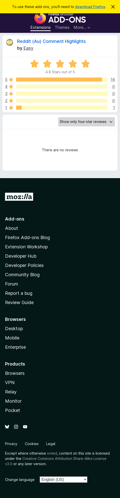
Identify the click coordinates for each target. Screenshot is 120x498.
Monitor (13, 401)
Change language (20, 479)
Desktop (14, 328)
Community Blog (22, 274)
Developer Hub (20, 256)
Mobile (12, 337)
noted (52, 453)
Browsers (15, 373)
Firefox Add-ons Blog (27, 237)
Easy (28, 48)
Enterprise (15, 347)
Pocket (12, 410)
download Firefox (90, 7)
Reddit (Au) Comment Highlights (51, 41)
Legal (50, 444)
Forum (11, 284)
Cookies (32, 444)
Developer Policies (24, 265)
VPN (10, 382)
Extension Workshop (26, 246)
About (11, 228)
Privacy (11, 444)
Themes (62, 27)
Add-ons (14, 219)
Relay (11, 391)
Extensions (40, 27)
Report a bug (18, 293)
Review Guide (19, 302)
